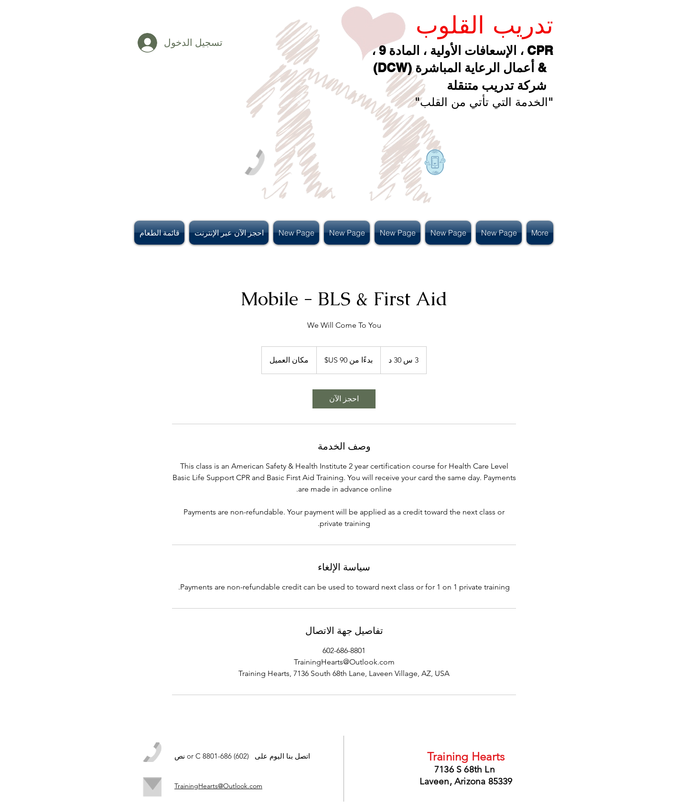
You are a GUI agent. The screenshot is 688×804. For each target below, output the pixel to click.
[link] (344, 398)
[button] (160, 233)
